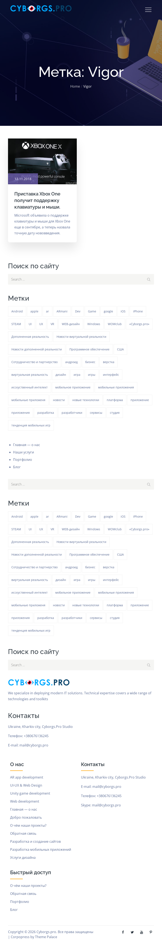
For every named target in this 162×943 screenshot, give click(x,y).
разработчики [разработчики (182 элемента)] (72, 413)
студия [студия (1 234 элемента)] (115, 413)
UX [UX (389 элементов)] (41, 324)
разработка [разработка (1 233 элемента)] (45, 413)
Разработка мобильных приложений (40, 849)
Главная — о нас (26, 444)
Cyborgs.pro (46, 931)
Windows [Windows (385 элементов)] (93, 324)
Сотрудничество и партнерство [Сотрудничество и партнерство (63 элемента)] (34, 362)
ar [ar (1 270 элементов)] (47, 311)
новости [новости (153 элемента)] (59, 400)
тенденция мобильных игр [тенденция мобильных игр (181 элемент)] (30, 425)
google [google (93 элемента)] (108, 311)
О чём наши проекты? (28, 825)
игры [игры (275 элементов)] (91, 375)
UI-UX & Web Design (26, 785)
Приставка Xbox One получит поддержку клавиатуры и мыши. (37, 200)
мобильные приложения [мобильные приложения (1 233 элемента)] (116, 387)
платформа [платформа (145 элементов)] (115, 400)
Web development (24, 801)
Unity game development (30, 793)
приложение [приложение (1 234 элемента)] (140, 400)
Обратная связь (23, 833)
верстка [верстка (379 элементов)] (108, 362)
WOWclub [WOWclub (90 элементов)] (115, 324)
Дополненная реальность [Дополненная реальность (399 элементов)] (30, 337)
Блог (17, 467)
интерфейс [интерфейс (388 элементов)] (111, 375)
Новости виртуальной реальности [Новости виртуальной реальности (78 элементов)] (81, 337)
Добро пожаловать (26, 817)
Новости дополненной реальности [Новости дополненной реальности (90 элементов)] (36, 349)
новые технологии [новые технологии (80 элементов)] (85, 400)
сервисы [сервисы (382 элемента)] (96, 413)
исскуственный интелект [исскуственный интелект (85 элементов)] (29, 387)
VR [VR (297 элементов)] (52, 324)
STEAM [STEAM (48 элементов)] (16, 324)
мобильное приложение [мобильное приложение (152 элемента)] (72, 387)
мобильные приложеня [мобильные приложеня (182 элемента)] (28, 400)
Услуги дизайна (23, 857)
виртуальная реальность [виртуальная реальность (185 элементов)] (29, 375)
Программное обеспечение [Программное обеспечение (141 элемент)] (89, 349)
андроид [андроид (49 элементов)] (71, 362)
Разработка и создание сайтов (35, 841)
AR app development (26, 777)
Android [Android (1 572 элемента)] (17, 311)
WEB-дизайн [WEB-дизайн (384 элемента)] (71, 324)
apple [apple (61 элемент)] (34, 311)
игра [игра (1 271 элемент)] (77, 375)
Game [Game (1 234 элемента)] (92, 311)
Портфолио (22, 459)
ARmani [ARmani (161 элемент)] (62, 311)
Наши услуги (23, 452)
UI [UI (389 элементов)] (30, 324)
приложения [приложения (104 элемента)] (20, 413)
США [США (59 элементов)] (120, 349)
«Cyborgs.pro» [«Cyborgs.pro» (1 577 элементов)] (139, 324)
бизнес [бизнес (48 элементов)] (90, 362)
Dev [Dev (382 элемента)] (77, 311)
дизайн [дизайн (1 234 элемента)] (60, 375)
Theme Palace (46, 937)
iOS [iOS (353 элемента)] (123, 311)
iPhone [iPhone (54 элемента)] (138, 311)
